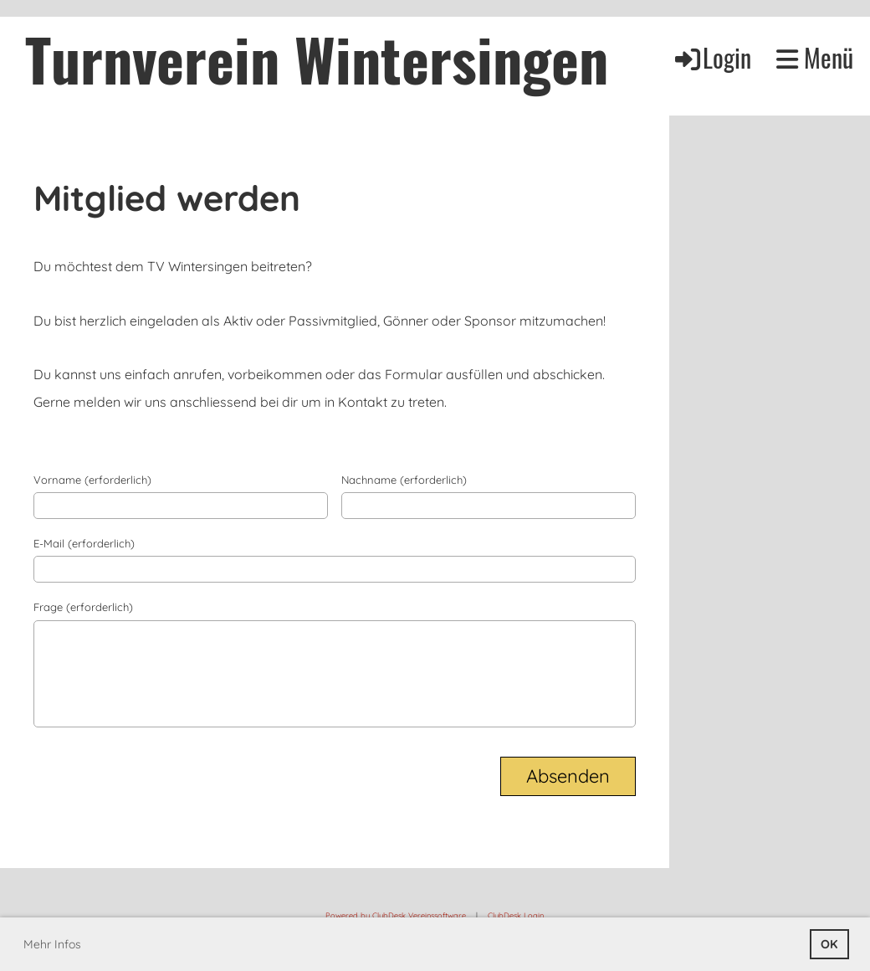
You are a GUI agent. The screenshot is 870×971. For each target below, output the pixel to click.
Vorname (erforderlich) (92, 479)
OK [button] (829, 944)
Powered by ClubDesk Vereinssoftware (395, 915)
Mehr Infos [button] (52, 944)
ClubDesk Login (516, 915)
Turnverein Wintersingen (316, 58)
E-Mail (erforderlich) (84, 543)
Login (712, 57)
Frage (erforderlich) (83, 607)
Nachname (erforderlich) (404, 479)
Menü (814, 57)
